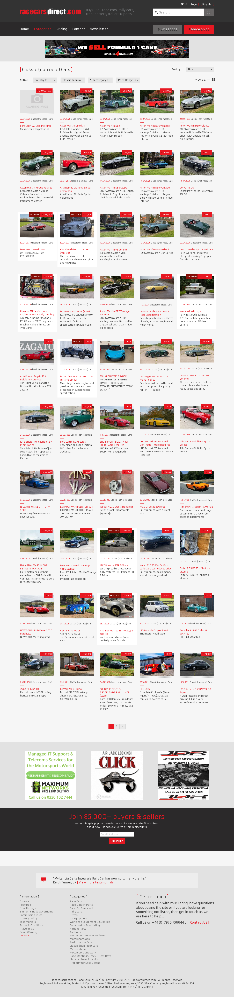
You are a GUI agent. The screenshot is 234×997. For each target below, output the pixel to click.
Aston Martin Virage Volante (36, 187)
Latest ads (168, 29)
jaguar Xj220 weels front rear (116, 506)
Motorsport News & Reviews (87, 935)
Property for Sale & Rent (85, 962)
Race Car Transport (81, 908)
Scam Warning (28, 932)
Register (207, 4)
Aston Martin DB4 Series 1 (154, 249)
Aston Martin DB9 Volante (194, 125)
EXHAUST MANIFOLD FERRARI (76, 506)
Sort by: (176, 69)
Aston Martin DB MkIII (72, 125)
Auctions (75, 932)
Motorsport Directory (83, 952)
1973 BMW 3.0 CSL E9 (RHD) (75, 311)
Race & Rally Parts (81, 904)
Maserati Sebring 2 (190, 311)
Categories (42, 29)
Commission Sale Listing (85, 925)
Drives (74, 915)
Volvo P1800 (187, 187)
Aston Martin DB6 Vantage (155, 125)
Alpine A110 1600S (70, 630)
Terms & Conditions (31, 925)
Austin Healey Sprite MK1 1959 (197, 249)
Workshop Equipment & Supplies (90, 921)
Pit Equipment (78, 918)
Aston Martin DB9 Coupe (113, 187)
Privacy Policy (28, 918)
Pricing (61, 29)
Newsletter (99, 29)
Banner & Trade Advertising (36, 911)
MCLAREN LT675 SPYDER (113, 376)
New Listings (28, 908)
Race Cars (76, 901)
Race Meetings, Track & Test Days (90, 956)
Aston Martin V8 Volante (114, 249)
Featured (25, 904)
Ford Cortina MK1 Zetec (73, 441)
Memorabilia (78, 949)
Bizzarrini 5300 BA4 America (196, 507)
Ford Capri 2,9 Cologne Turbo (36, 125)
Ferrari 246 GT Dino (71, 689)
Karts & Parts (78, 928)
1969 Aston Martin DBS (33, 249)
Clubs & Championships (84, 959)
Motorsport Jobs (80, 938)
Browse (24, 901)
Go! (209, 12)
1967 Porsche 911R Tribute (114, 565)
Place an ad (199, 29)
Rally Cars (76, 911)
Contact (78, 29)
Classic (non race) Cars (84, 945)
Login (194, 4)
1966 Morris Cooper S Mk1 (154, 630)
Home (24, 29)
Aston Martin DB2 (110, 125)
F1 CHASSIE (146, 689)
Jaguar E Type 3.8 (29, 689)
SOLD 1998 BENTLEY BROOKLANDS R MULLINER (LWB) (114, 692)
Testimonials (28, 921)
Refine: (24, 80)
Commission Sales (31, 915)
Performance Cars (81, 942)
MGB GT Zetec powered (152, 506)
